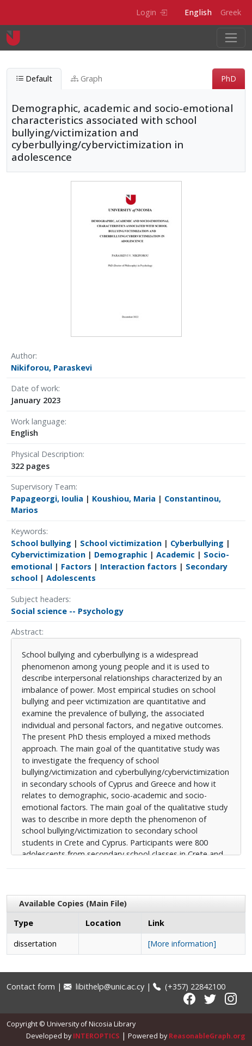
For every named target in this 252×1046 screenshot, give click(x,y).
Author (23, 355)
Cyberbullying (197, 543)
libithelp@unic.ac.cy (104, 986)
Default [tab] (34, 78)
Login (151, 12)
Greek (230, 12)
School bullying (41, 543)
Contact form (31, 986)
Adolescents (71, 578)
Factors (76, 566)
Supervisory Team (43, 486)
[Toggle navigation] (231, 38)
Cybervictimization (48, 554)
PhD (228, 78)
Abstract (26, 632)
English (198, 12)
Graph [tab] (86, 78)
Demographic (120, 554)
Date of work (34, 388)
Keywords (28, 531)
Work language (38, 421)
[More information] (182, 943)
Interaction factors (138, 566)
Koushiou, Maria (124, 498)
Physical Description (47, 454)
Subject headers (40, 599)
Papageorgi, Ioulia (47, 498)
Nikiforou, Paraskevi (51, 367)
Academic (175, 554)
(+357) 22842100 (189, 986)
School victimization (121, 543)
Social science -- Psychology (67, 611)
